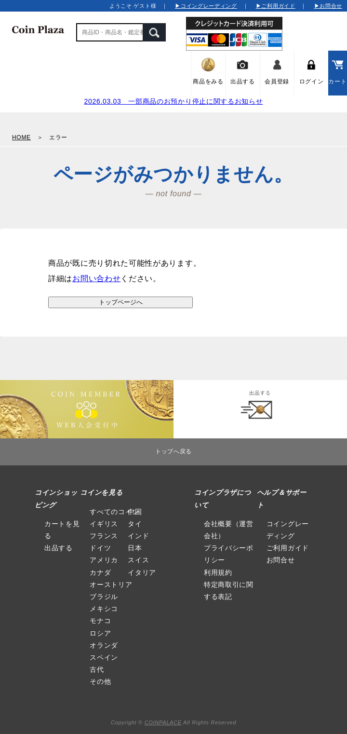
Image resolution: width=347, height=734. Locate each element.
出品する (58, 548)
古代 (97, 669)
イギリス (104, 524)
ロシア (100, 633)
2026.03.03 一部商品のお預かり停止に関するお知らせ (173, 101)
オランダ (104, 645)
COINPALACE (163, 722)
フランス (104, 536)
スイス (138, 560)
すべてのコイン (114, 512)
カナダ (100, 572)
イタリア (142, 572)
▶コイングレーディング (206, 6)
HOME (21, 137)
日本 (135, 548)
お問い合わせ (96, 278)
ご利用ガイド (288, 548)
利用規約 (218, 572)
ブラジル (104, 596)
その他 (100, 681)
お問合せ (281, 560)
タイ (135, 524)
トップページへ (121, 302)
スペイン (104, 657)
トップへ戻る (173, 451)
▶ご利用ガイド (275, 6)
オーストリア (111, 584)
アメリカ (104, 560)
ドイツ (100, 548)
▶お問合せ (328, 6)
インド (138, 536)
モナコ (100, 621)
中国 (135, 512)
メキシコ (104, 608)
